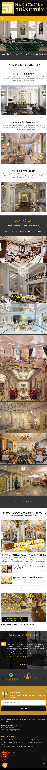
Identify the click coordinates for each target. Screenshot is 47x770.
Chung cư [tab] (39, 231)
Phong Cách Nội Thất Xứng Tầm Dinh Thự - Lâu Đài (17, 625)
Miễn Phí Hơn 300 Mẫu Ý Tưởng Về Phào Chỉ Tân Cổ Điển (23, 555)
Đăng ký (23, 709)
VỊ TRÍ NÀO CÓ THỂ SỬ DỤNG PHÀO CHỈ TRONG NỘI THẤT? (20, 747)
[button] (3, 36)
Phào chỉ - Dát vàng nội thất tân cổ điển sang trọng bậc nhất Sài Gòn (22, 740)
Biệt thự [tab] (7, 231)
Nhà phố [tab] (14, 231)
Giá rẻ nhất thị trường (23, 74)
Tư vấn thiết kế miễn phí (23, 122)
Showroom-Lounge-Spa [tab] (27, 231)
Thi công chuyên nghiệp (23, 171)
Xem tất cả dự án (23, 502)
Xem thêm (43, 570)
